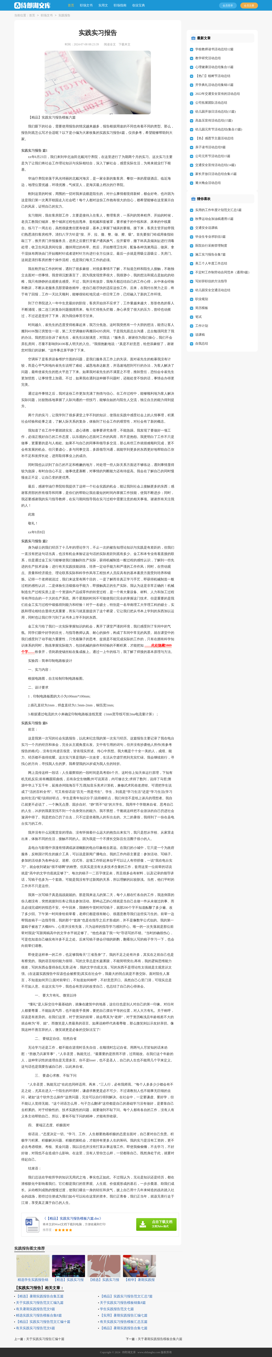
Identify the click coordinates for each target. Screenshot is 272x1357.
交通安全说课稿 (206, 227)
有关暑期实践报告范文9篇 (35, 1309)
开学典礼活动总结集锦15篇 (214, 85)
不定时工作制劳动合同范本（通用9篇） (223, 272)
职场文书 (86, 5)
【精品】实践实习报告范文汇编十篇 (43, 1321)
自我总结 (201, 343)
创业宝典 (138, 5)
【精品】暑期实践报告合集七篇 (123, 1328)
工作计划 (201, 325)
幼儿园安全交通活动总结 (212, 290)
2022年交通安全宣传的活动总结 (217, 93)
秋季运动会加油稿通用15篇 (214, 219)
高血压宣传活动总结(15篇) (213, 120)
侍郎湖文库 (129, 1352)
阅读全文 (110, 44)
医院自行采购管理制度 (211, 245)
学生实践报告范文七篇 (117, 1309)
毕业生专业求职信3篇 (210, 236)
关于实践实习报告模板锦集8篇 (123, 1302)
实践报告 (64, 15)
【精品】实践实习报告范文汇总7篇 (126, 1296)
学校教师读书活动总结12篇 (214, 49)
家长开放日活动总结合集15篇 (216, 174)
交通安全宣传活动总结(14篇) (215, 165)
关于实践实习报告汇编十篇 (45, 1339)
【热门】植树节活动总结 (212, 76)
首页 (71, 5)
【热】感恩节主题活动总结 (214, 138)
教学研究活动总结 (208, 58)
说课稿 (200, 334)
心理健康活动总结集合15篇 (214, 67)
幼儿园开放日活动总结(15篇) (215, 111)
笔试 (198, 317)
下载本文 (124, 44)
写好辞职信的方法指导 (211, 281)
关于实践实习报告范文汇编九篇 (40, 1302)
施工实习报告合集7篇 (210, 254)
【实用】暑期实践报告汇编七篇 (123, 1315)
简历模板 (201, 308)
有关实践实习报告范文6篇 (35, 1328)
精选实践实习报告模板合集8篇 (39, 1315)
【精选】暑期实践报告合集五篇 (40, 1296)
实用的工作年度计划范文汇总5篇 (218, 210)
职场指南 (120, 5)
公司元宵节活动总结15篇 (212, 156)
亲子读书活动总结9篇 (210, 147)
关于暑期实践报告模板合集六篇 (160, 1339)
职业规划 (201, 299)
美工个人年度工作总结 (211, 263)
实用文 (103, 5)
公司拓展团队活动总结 (211, 102)
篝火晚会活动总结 (208, 182)
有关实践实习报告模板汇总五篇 (123, 1321)
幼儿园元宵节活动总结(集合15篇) (218, 129)
